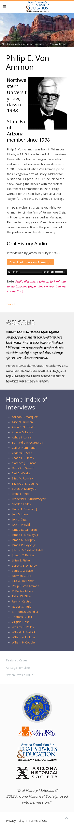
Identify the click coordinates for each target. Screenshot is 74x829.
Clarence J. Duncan (24, 463)
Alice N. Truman (22, 422)
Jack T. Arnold (21, 524)
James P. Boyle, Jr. (24, 545)
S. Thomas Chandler (25, 612)
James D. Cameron (24, 530)
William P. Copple (23, 642)
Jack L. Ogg (19, 519)
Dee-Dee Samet (23, 468)
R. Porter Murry (22, 591)
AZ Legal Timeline (18, 668)
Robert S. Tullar (22, 606)
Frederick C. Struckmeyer (29, 499)
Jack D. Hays (20, 514)
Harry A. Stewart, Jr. (25, 509)
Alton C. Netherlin (23, 427)
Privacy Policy (15, 820)
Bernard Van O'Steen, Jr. (28, 442)
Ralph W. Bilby (21, 596)
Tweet (10, 304)
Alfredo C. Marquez (25, 417)
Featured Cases (16, 660)
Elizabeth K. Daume (25, 483)
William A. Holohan (24, 637)
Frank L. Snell (20, 494)
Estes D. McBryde (24, 488)
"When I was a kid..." (19, 675)
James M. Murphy (23, 540)
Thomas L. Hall (22, 617)
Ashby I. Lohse (22, 437)
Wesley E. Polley (23, 627)
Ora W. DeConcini (23, 581)
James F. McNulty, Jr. (25, 535)
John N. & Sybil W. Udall (27, 550)
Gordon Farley (21, 504)
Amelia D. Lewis (22, 432)
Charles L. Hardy (23, 458)
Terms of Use (38, 820)
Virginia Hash (20, 622)
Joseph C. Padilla (23, 555)
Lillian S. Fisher (21, 560)
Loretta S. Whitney (24, 565)
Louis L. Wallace (22, 571)
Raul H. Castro (21, 601)
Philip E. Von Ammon (25, 586)
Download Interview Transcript (30, 262)
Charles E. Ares (22, 453)
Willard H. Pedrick (24, 632)
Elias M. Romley (22, 478)
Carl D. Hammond (24, 447)
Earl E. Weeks (21, 473)
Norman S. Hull (22, 576)
